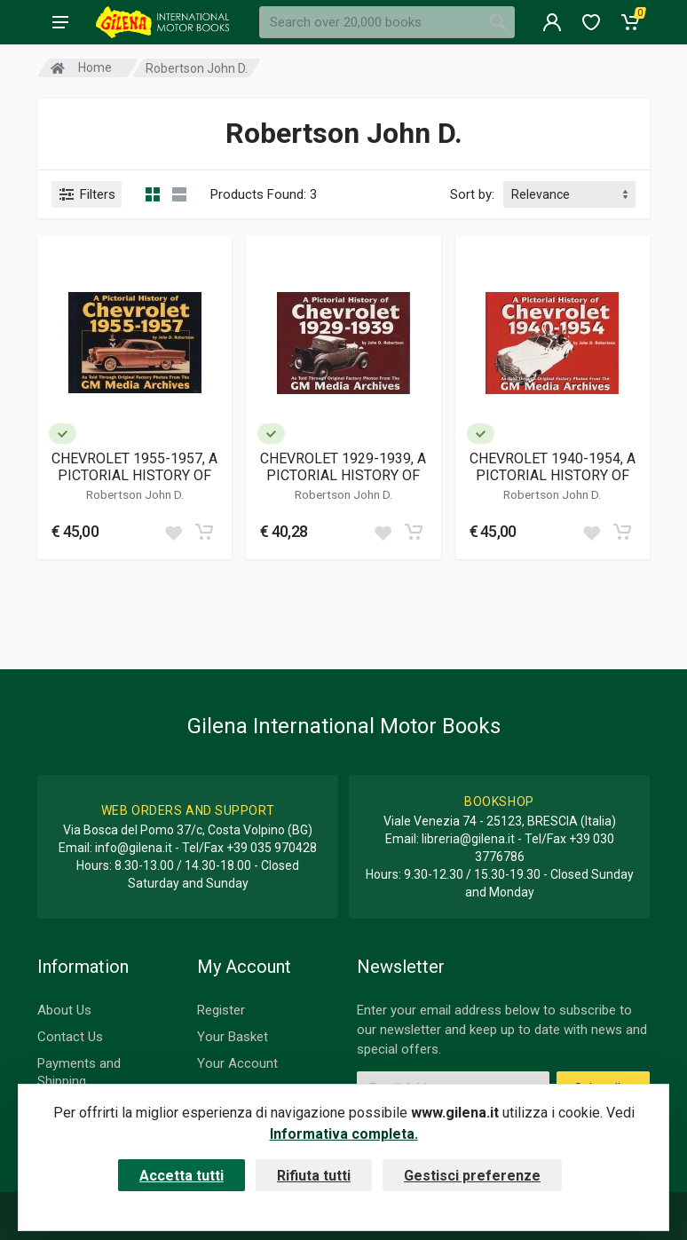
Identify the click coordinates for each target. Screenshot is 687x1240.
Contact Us (70, 1037)
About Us (64, 1010)
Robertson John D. (135, 494)
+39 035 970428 (271, 848)
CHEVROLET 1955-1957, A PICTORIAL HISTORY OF (134, 467)
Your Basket (232, 1037)
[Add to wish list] (173, 531)
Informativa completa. (344, 1133)
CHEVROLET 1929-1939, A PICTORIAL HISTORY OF (343, 467)
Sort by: (472, 194)
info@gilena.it (133, 848)
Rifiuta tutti (314, 1175)
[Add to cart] (204, 532)
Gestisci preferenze (472, 1175)
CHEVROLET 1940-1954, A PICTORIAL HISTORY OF (553, 467)
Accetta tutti (181, 1175)
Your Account (237, 1063)
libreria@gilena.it (468, 839)
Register (221, 1010)
